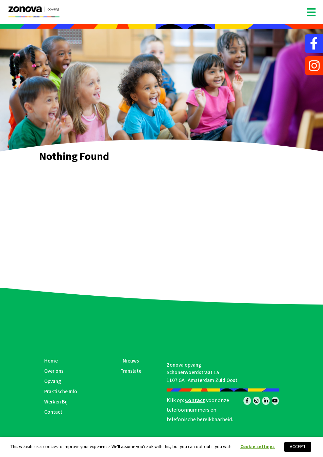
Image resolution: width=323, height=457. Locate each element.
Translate (130, 371)
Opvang (52, 381)
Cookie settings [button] (257, 446)
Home (51, 361)
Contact (53, 412)
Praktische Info (60, 391)
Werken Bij (56, 402)
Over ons (54, 371)
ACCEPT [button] (298, 447)
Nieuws (131, 361)
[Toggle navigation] (311, 12)
